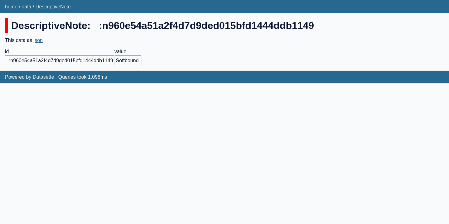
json (38, 40)
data (26, 6)
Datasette (43, 77)
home (11, 6)
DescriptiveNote (53, 6)
